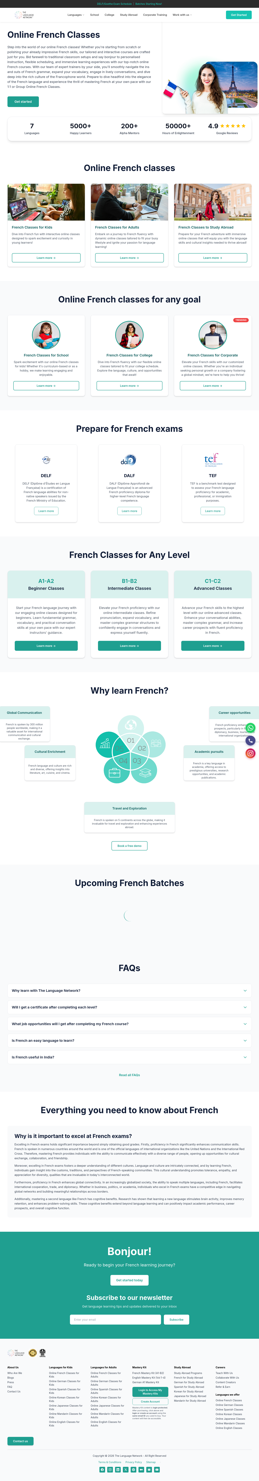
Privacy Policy (134, 1462)
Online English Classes (229, 1427)
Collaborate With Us (227, 1377)
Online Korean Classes (229, 1414)
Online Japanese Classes (230, 1418)
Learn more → (46, 258)
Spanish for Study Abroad (189, 1386)
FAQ (9, 1386)
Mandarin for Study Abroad (190, 1400)
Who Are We (14, 1373)
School (94, 14)
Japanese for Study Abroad (190, 1396)
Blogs (10, 1377)
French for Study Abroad (188, 1377)
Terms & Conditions (109, 1462)
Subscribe (176, 1319)
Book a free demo (129, 846)
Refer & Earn (223, 1386)
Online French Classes (229, 1400)
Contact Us (14, 1391)
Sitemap (151, 1462)
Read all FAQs (129, 1075)
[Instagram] (250, 753)
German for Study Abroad (189, 1382)
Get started (23, 101)
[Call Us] (250, 741)
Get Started (239, 15)
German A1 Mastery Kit (145, 1382)
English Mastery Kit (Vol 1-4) (149, 1377)
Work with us (182, 14)
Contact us (20, 1441)
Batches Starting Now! (148, 3)
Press (10, 1382)
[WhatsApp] (250, 728)
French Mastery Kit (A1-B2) (148, 1373)
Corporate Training (155, 14)
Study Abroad (128, 14)
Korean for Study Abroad (188, 1391)
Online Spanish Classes (229, 1409)
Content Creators (226, 1382)
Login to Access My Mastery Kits (150, 1392)
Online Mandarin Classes (230, 1423)
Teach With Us (224, 1373)
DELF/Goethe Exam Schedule (114, 3)
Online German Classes (229, 1404)
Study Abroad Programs (188, 1373)
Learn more (46, 511)
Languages (76, 14)
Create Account (150, 1401)
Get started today (129, 1280)
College (109, 14)
